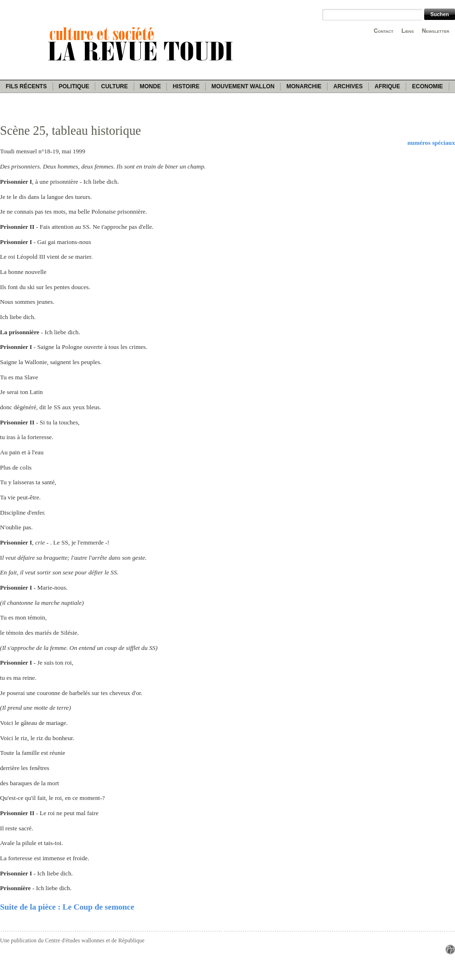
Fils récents (26, 86)
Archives (348, 86)
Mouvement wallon (242, 86)
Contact (383, 31)
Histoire (186, 86)
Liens (407, 31)
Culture (114, 86)
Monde (150, 86)
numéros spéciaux (431, 142)
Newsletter (435, 31)
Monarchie (303, 86)
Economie (427, 86)
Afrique (387, 86)
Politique (74, 86)
